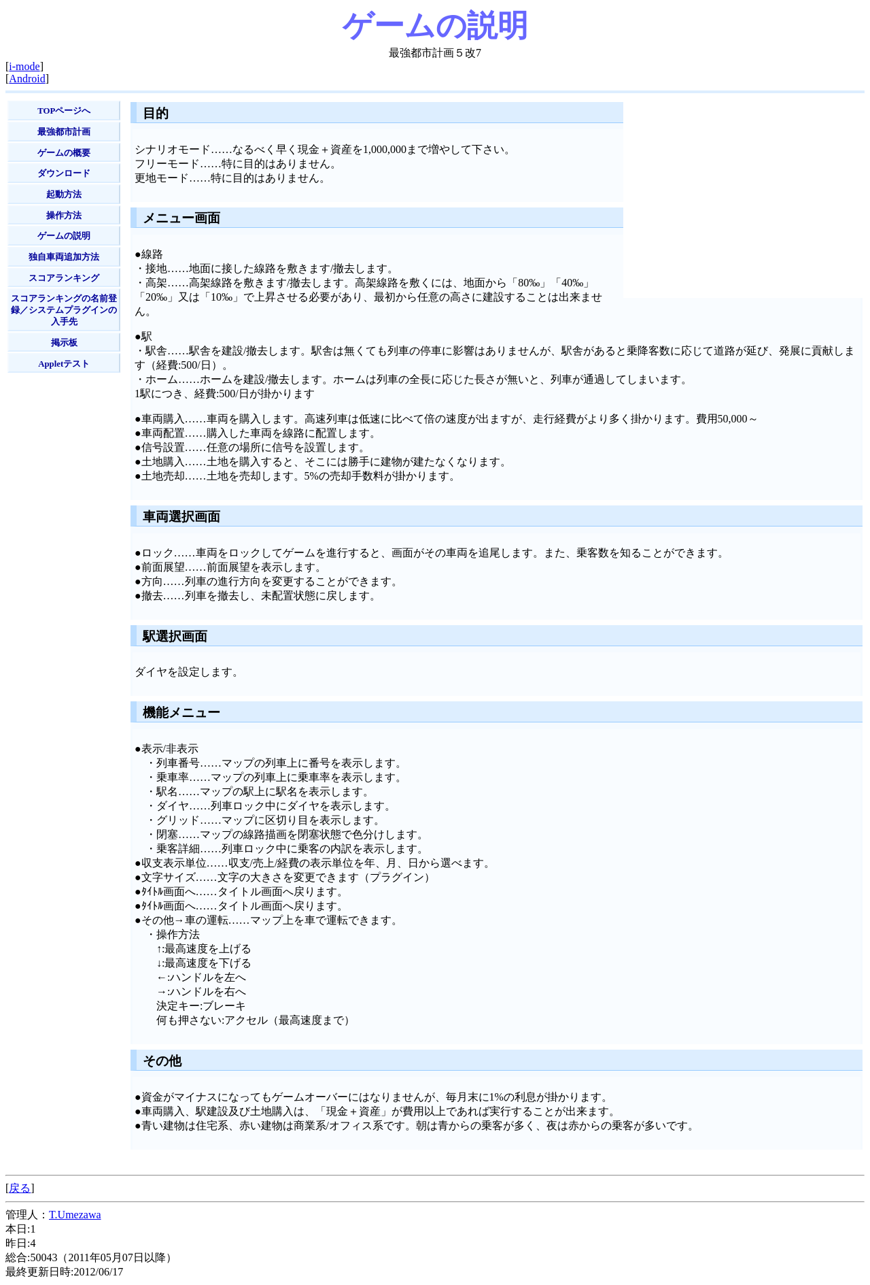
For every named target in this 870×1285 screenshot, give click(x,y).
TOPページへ (63, 111)
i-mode (24, 66)
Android (27, 78)
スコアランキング (64, 278)
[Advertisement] (60, 586)
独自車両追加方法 (64, 257)
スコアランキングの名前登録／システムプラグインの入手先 (64, 310)
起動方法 (64, 194)
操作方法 (64, 215)
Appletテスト (64, 364)
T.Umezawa (75, 1214)
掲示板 (64, 343)
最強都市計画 (63, 132)
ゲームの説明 (63, 236)
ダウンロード (63, 173)
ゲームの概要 (63, 153)
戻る (20, 1188)
